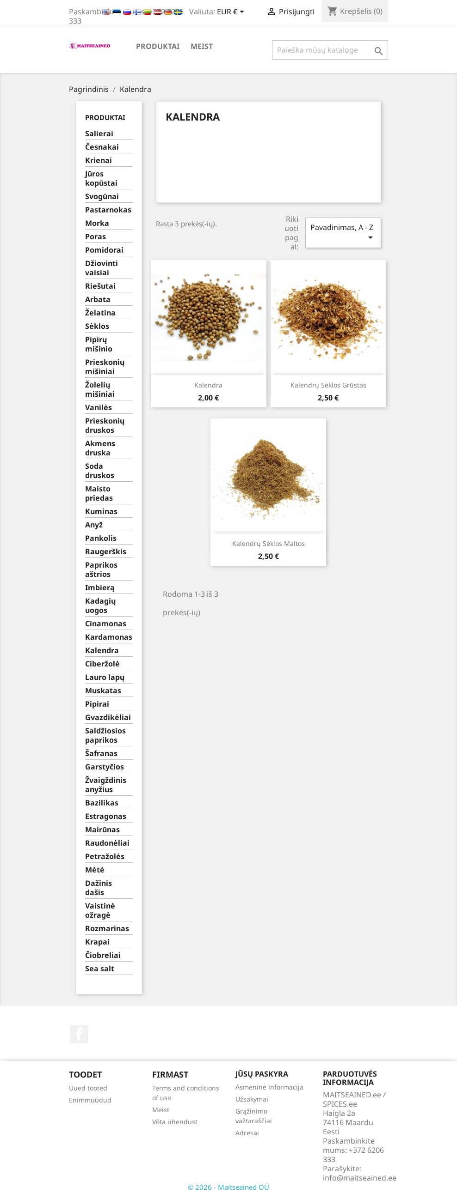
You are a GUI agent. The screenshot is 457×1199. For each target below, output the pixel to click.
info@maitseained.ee (359, 1178)
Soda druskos (99, 470)
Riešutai (100, 286)
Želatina (100, 313)
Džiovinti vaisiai (101, 268)
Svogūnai (102, 196)
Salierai (99, 134)
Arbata (98, 299)
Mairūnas (102, 830)
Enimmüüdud (90, 1100)
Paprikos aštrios (101, 569)
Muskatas (103, 691)
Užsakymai (251, 1099)
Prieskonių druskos (104, 425)
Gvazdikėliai (108, 717)
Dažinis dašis (98, 887)
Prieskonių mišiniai (104, 366)
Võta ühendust (175, 1121)
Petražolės (104, 856)
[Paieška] (330, 50)
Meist (202, 46)
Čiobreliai (103, 955)
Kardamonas (108, 637)
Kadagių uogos (100, 605)
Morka (97, 223)
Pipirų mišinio (98, 344)
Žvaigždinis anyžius (105, 784)
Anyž (94, 525)
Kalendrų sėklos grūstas (328, 385)
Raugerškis (105, 552)
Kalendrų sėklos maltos (268, 543)
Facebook (79, 1034)
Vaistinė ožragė (100, 910)
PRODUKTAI (157, 46)
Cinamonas (105, 624)
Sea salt (99, 969)
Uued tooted (88, 1088)
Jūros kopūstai (101, 178)
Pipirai (97, 704)
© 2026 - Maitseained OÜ (228, 1187)
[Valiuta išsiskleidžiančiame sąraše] (232, 12)
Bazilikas (101, 803)
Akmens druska (100, 448)
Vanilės (98, 407)
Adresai (247, 1132)
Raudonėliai (107, 843)
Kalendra (102, 650)
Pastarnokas (108, 210)
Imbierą (100, 588)
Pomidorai (104, 250)
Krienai (98, 160)
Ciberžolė (102, 664)
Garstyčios (104, 767)
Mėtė (95, 870)
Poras (95, 237)
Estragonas (105, 816)
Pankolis (101, 538)
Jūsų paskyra (261, 1074)
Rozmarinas (107, 928)
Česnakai (102, 147)
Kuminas (101, 511)
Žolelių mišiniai (100, 389)
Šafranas (101, 753)
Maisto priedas (99, 493)
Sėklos (97, 326)
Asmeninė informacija (269, 1087)
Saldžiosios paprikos (105, 735)
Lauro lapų (104, 677)
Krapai (97, 942)
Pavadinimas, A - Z (343, 232)
